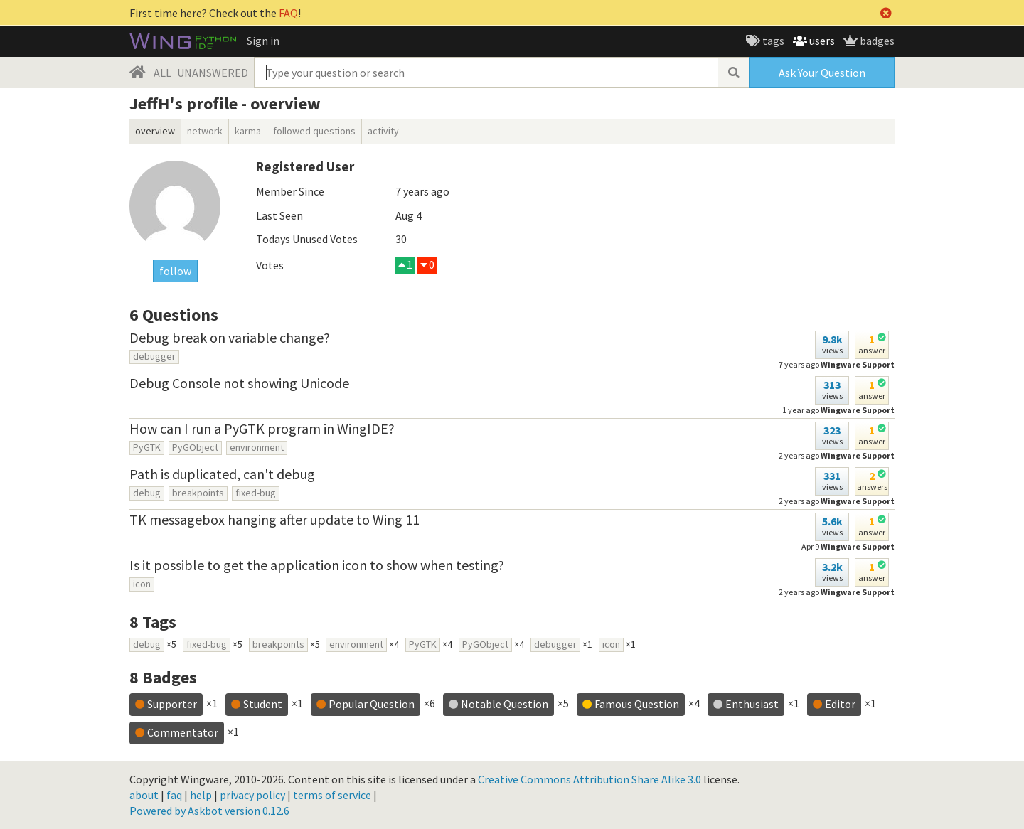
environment (257, 447)
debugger (154, 356)
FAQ (288, 13)
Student (262, 704)
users (821, 40)
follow (175, 271)
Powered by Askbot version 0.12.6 (209, 810)
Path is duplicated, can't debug (222, 474)
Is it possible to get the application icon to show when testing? (316, 565)
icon (142, 583)
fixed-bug (255, 492)
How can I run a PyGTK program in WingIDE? (262, 428)
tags (772, 40)
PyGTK (147, 447)
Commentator (182, 732)
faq (174, 795)
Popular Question (372, 704)
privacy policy (252, 795)
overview (155, 130)
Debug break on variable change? (229, 337)
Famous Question (636, 704)
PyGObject (195, 447)
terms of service (332, 795)
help (201, 795)
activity (383, 130)
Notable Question (504, 704)
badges (876, 40)
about (144, 795)
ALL (162, 72)
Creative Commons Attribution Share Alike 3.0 (589, 779)
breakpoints (198, 492)
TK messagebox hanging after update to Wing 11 (274, 519)
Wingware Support (858, 410)
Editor (840, 704)
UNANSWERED (212, 72)
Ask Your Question (822, 72)
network (205, 130)
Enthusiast (752, 704)
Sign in (263, 40)
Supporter (172, 704)
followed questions (314, 130)
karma (248, 130)
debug (147, 492)
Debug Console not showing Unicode (239, 383)
